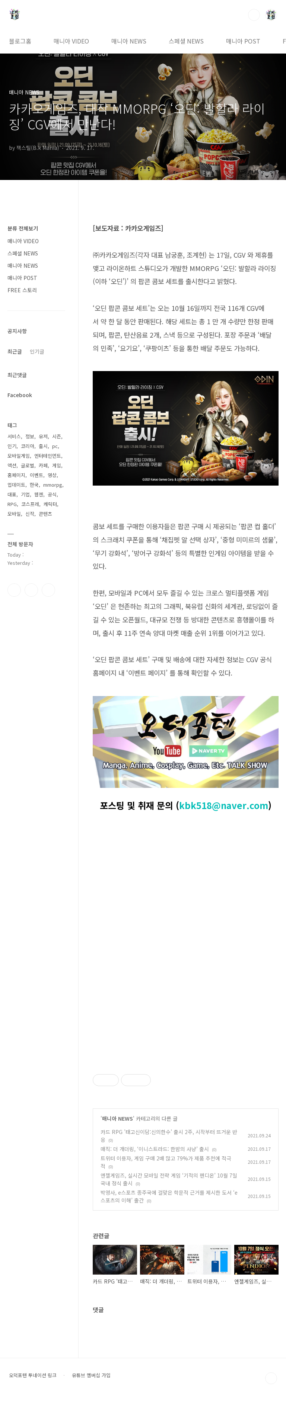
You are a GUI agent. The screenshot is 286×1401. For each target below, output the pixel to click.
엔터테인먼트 (47, 455)
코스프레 (30, 504)
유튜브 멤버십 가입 (91, 1375)
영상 (52, 475)
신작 (29, 513)
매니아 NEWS (128, 40)
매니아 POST (243, 40)
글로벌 (27, 465)
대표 (11, 494)
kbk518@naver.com (223, 805)
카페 (43, 465)
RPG (12, 504)
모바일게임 (18, 455)
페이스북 (14, 590)
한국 (34, 484)
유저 (43, 436)
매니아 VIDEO (71, 40)
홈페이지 (16, 475)
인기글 (37, 351)
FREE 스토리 (22, 290)
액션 (11, 465)
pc (55, 446)
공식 (52, 494)
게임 (56, 465)
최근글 (14, 351)
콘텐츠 (45, 513)
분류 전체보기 (22, 228)
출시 (43, 446)
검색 (254, 14)
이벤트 (36, 475)
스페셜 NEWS (186, 40)
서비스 (14, 436)
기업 (25, 494)
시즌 (56, 436)
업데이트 (16, 484)
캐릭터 (50, 504)
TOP (271, 1378)
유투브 (48, 590)
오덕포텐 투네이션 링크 (33, 1375)
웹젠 (38, 494)
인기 (11, 446)
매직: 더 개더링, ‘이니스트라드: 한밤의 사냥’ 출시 (155, 1149)
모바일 (14, 513)
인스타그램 (31, 590)
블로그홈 (20, 40)
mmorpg (52, 484)
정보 (29, 436)
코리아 (27, 446)
